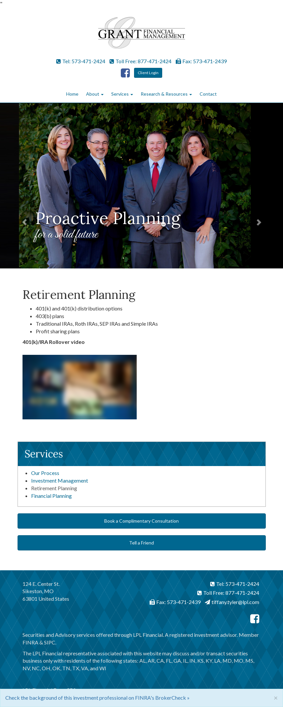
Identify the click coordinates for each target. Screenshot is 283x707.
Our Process (45, 473)
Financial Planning (51, 496)
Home (72, 94)
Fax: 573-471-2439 (201, 61)
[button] (21, 185)
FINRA (30, 642)
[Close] (276, 697)
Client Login (148, 72)
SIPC (49, 642)
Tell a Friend (141, 542)
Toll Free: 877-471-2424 (140, 61)
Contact (208, 94)
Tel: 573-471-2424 (80, 61)
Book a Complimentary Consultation (141, 521)
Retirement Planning (54, 488)
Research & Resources (164, 94)
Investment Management (59, 480)
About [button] (95, 94)
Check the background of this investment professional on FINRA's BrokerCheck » (97, 697)
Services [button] (122, 94)
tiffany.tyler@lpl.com (232, 602)
